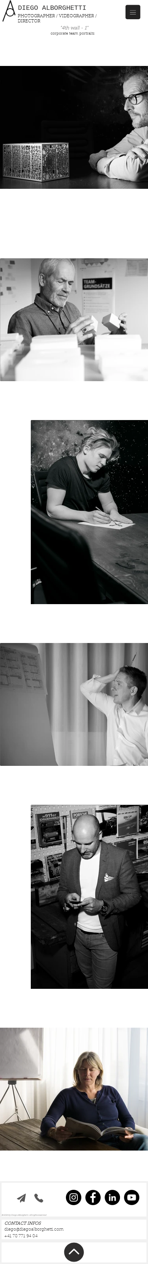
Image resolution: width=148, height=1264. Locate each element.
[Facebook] (93, 1197)
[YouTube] (131, 1197)
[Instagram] (73, 1197)
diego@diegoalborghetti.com (34, 1229)
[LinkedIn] (112, 1197)
